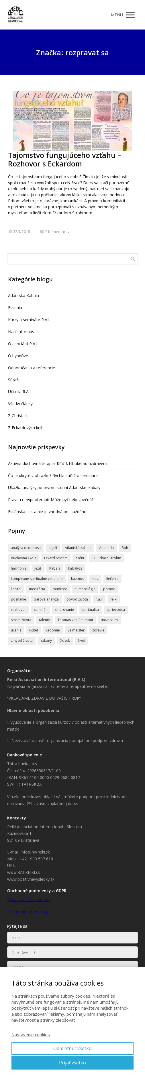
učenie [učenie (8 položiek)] (16, 630)
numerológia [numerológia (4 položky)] (85, 588)
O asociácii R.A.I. (23, 343)
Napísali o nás (21, 331)
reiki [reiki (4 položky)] (113, 599)
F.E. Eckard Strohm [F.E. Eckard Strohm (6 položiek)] (106, 558)
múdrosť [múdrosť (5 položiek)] (60, 588)
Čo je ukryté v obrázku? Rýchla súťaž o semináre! (53, 475)
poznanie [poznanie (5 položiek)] (18, 599)
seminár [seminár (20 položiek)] (40, 609)
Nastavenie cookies (30, 1034)
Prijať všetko (72, 1063)
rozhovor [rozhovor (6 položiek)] (18, 609)
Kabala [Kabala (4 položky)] (54, 568)
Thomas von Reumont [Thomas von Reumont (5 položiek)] (75, 619)
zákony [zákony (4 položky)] (46, 640)
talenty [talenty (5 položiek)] (44, 619)
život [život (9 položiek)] (81, 640)
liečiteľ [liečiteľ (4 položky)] (16, 588)
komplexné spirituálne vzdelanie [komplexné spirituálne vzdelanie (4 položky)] (37, 578)
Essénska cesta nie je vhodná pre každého (47, 511)
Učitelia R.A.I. (20, 391)
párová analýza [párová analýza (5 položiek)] (46, 599)
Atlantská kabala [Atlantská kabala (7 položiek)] (78, 547)
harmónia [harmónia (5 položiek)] (19, 568)
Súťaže (14, 379)
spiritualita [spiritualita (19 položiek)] (90, 609)
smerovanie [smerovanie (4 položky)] (64, 609)
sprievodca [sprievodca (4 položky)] (116, 609)
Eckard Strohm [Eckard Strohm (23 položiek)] (56, 558)
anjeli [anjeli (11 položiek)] (52, 547)
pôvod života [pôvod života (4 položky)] (77, 599)
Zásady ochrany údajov (28, 899)
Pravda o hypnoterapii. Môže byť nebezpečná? (50, 499)
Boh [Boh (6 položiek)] (125, 547)
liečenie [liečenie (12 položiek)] (112, 578)
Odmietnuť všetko (72, 1048)
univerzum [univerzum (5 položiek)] (109, 619)
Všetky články (20, 403)
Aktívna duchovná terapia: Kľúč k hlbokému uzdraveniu (58, 463)
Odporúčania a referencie (31, 367)
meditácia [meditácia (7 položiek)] (37, 588)
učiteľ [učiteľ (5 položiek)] (33, 630)
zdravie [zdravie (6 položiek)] (98, 630)
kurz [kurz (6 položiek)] (95, 578)
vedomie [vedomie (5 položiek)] (53, 630)
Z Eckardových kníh (26, 427)
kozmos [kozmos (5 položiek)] (77, 578)
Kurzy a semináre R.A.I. (29, 319)
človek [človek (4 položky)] (65, 640)
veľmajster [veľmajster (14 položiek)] (76, 630)
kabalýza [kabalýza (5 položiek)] (75, 568)
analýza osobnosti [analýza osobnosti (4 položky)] (26, 547)
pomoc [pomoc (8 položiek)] (109, 588)
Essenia (15, 307)
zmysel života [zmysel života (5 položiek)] (22, 640)
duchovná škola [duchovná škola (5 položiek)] (23, 558)
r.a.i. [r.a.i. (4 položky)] (99, 599)
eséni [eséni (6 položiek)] (79, 558)
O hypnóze (18, 355)
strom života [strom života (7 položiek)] (21, 619)
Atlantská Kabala (23, 295)
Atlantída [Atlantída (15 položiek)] (106, 547)
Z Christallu (18, 415)
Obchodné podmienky (27, 912)
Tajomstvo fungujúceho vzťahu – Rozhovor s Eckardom (64, 159)
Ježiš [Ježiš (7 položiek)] (38, 568)
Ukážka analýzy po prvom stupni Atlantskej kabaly (54, 487)
